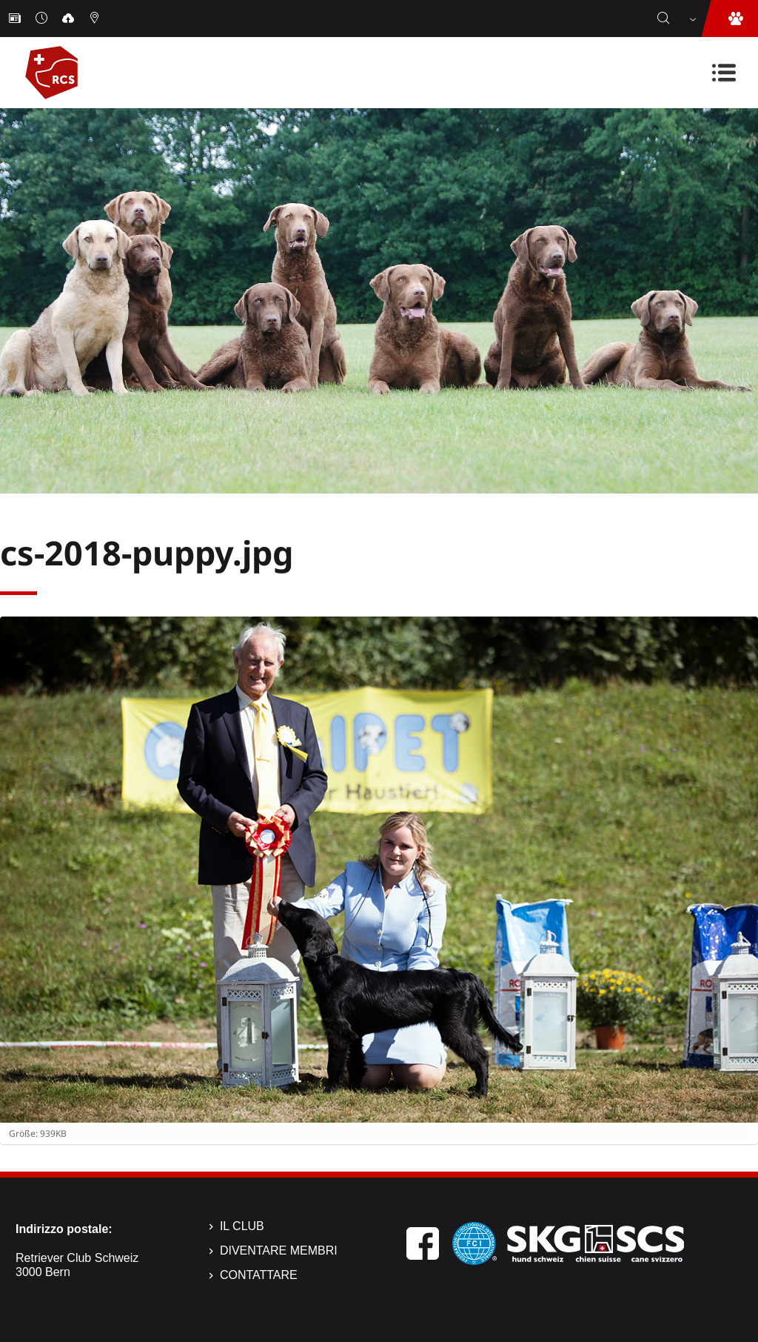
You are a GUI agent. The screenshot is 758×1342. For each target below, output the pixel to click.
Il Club (242, 1226)
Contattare (259, 1275)
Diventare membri (279, 1250)
